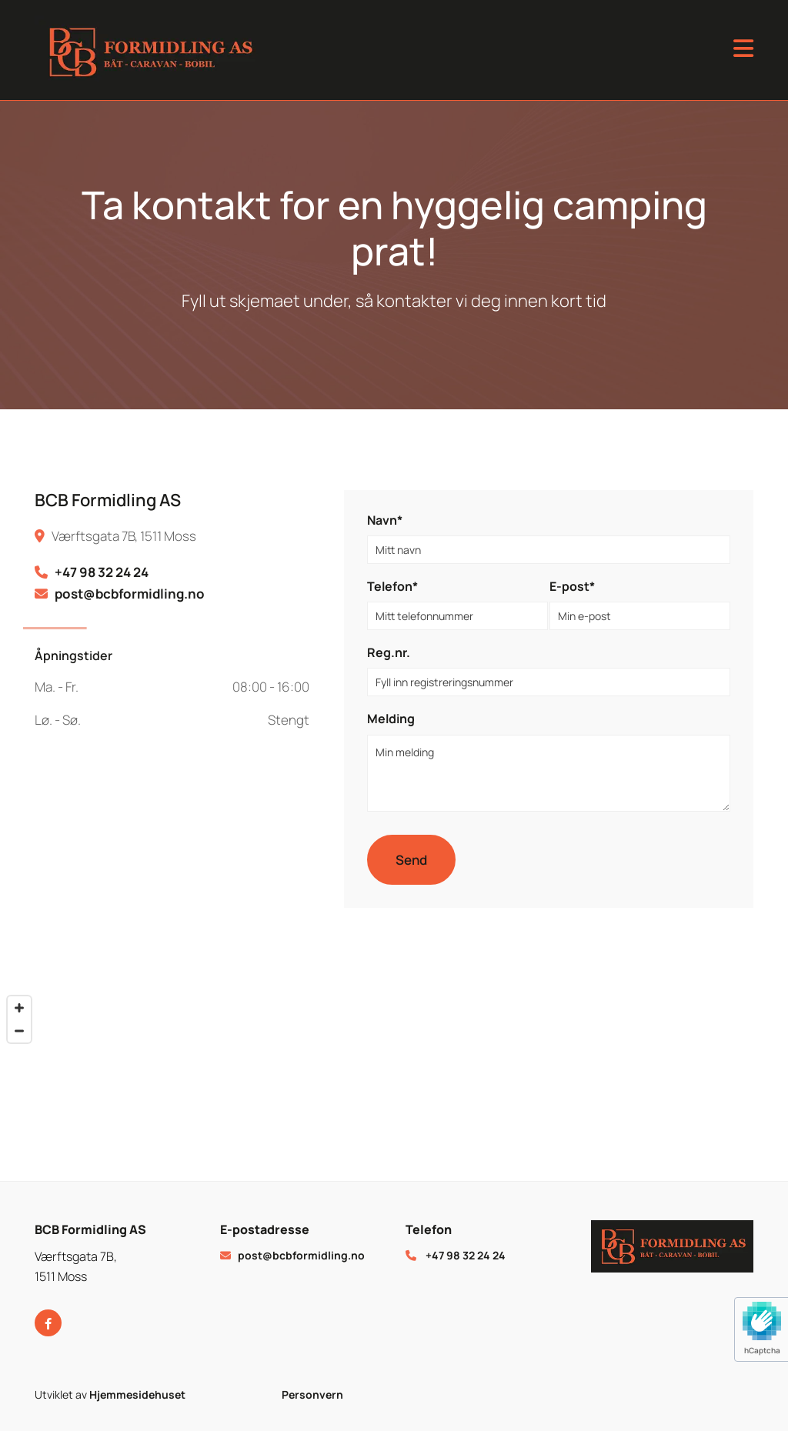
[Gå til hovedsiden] (178, 50)
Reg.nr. (388, 652)
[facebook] (48, 1322)
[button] (548, 50)
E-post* (572, 586)
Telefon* (392, 586)
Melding (391, 719)
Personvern (312, 1394)
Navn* (384, 520)
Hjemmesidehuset (137, 1394)
